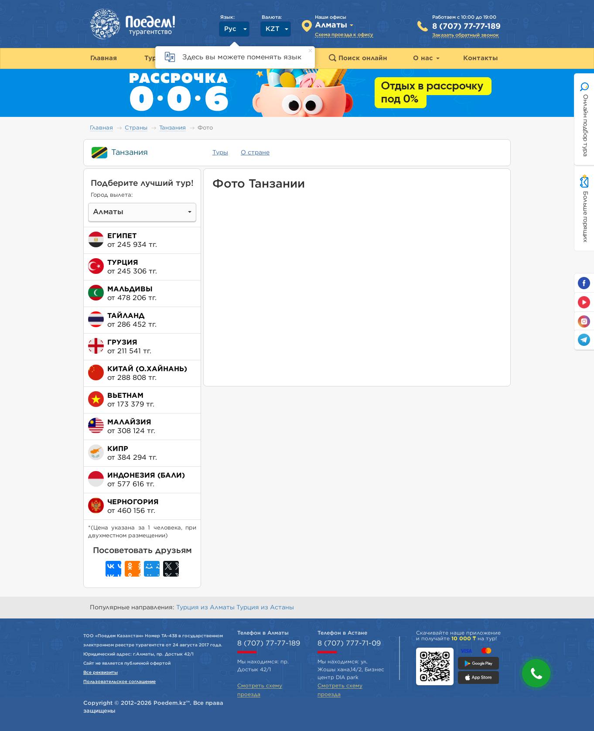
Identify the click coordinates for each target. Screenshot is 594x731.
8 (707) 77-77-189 (466, 27)
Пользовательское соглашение (119, 682)
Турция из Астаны (265, 608)
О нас (426, 58)
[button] (536, 673)
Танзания (172, 128)
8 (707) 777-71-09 (349, 643)
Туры (220, 153)
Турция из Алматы (206, 608)
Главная (101, 128)
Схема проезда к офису (344, 34)
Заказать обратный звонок (465, 35)
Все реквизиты (100, 672)
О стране (255, 153)
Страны (136, 128)
